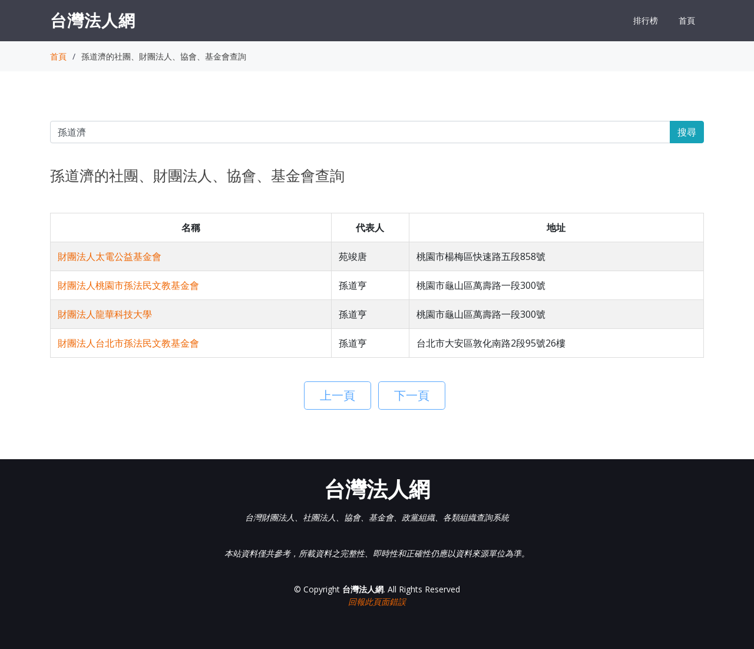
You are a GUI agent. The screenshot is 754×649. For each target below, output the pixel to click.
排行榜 (645, 20)
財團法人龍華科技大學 (105, 314)
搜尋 (686, 132)
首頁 (687, 20)
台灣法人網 (92, 20)
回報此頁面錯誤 (377, 601)
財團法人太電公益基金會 (109, 256)
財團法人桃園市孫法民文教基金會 (128, 285)
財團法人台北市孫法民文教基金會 (128, 343)
